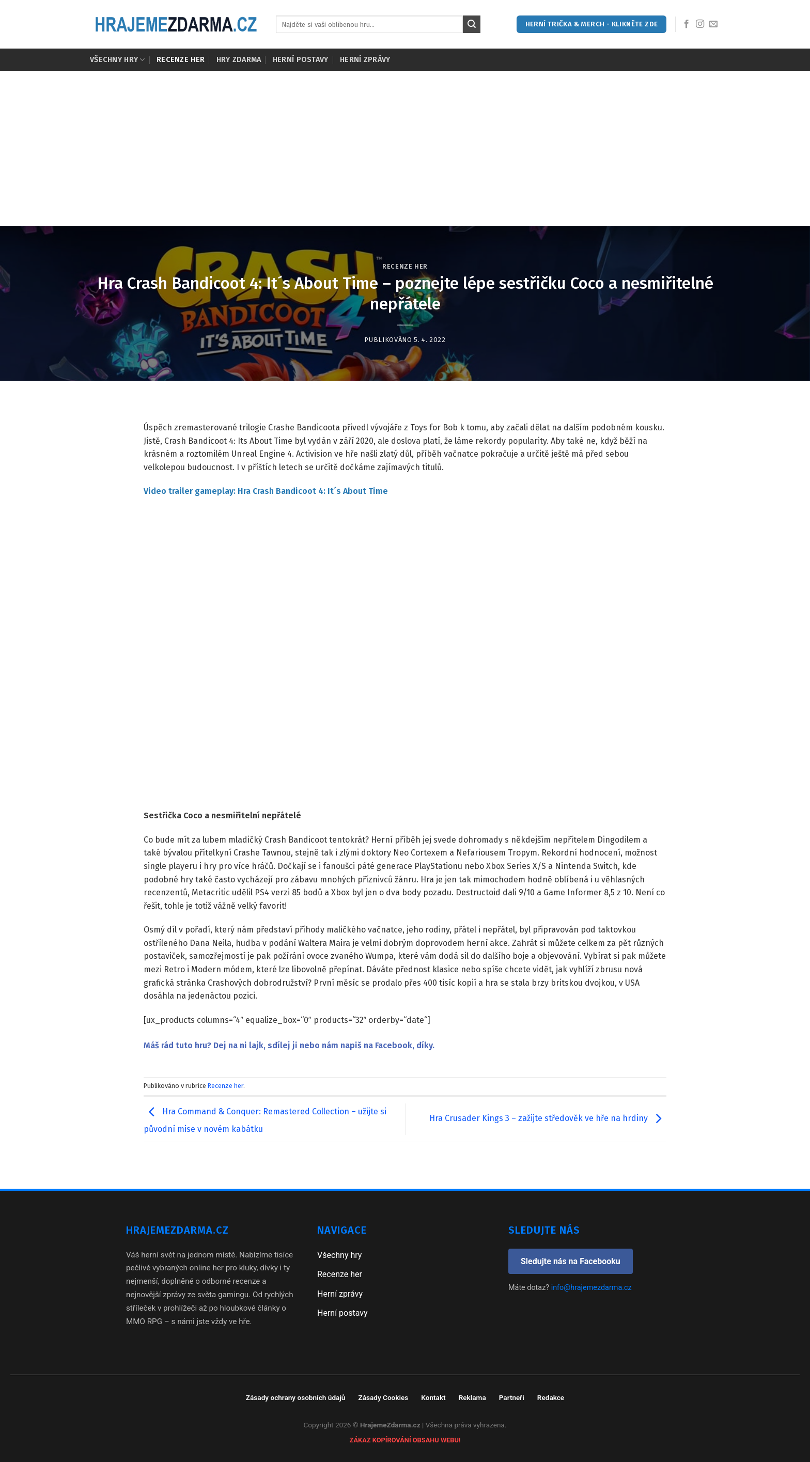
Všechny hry (117, 60)
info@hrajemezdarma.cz (591, 1287)
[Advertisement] (405, 148)
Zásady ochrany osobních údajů (296, 1397)
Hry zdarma (238, 59)
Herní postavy (301, 59)
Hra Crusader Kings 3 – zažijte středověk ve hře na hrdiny (547, 1119)
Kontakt (433, 1397)
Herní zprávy (365, 59)
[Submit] (471, 24)
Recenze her (181, 59)
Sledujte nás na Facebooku (570, 1261)
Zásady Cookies (383, 1397)
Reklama (472, 1397)
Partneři (511, 1397)
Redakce (550, 1397)
